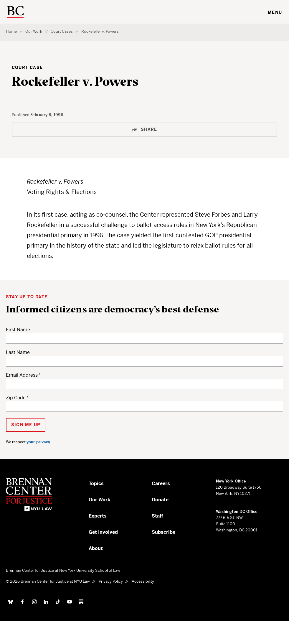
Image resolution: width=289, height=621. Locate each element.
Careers (161, 483)
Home (11, 31)
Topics (96, 483)
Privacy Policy (111, 581)
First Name (18, 330)
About (96, 548)
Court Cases (62, 31)
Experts (98, 516)
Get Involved (103, 532)
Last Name (18, 352)
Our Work (33, 31)
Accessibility (143, 581)
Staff (157, 516)
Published (21, 114)
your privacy (38, 441)
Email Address (22, 375)
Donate (160, 500)
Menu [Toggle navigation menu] (275, 12)
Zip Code (16, 398)
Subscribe (163, 532)
